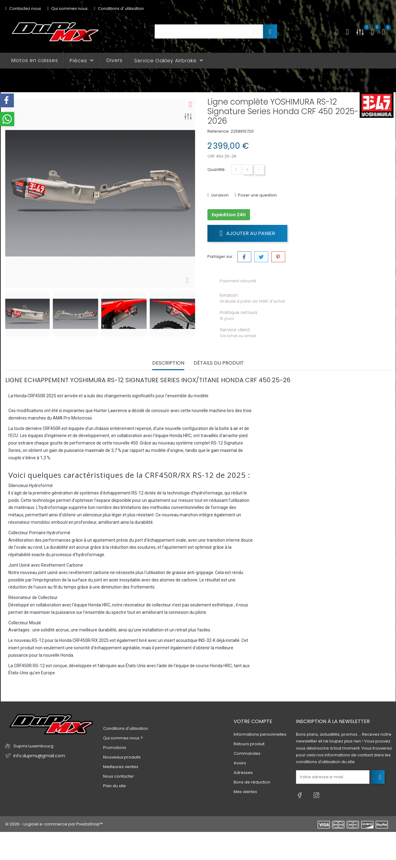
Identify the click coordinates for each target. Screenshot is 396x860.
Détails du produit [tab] (219, 363)
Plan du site (114, 786)
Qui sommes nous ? (123, 738)
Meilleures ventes (120, 767)
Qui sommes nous (67, 8)
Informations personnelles (260, 735)
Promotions (114, 747)
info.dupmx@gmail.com (37, 756)
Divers (114, 60)
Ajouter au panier (247, 233)
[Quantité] (236, 169)
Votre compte (253, 721)
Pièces (82, 60)
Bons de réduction (252, 782)
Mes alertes (245, 792)
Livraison (220, 195)
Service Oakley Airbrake (169, 60)
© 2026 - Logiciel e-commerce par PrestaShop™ (54, 821)
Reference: (218, 131)
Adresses (243, 773)
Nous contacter (118, 776)
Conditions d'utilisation (125, 728)
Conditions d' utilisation (119, 8)
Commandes (247, 754)
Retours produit (249, 744)
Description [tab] (168, 363)
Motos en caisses (34, 60)
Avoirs (240, 763)
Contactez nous (23, 8)
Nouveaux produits (122, 757)
